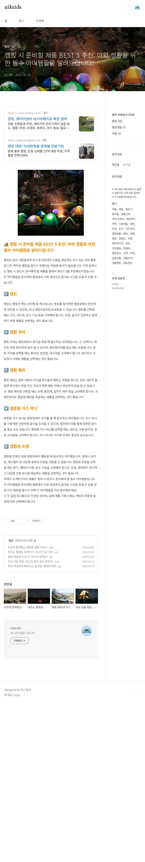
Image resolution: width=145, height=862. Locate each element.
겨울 (114, 322)
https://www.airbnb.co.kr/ (25, 113)
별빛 (125, 346)
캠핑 (10, 593)
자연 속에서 (118, 332)
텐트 (128, 356)
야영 (114, 341)
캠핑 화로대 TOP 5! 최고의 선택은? (28, 609)
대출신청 (125, 327)
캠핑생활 (119, 240)
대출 (121, 322)
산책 (125, 366)
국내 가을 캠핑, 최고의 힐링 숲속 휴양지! (30, 614)
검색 (129, 7)
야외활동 (116, 361)
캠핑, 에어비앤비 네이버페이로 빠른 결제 (37, 118)
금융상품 (116, 371)
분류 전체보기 (123, 227)
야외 (114, 336)
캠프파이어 (117, 356)
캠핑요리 (116, 366)
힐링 (114, 351)
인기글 (127, 277)
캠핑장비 (130, 332)
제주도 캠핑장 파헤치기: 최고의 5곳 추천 (30, 605)
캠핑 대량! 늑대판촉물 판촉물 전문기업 (36, 146)
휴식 (121, 341)
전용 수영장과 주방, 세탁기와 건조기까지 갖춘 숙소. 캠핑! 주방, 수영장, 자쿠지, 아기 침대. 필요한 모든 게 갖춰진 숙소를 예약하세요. (39, 125)
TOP (137, 744)
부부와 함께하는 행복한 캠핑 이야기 (28, 600)
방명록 (40, 20)
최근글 (115, 277)
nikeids (13, 7)
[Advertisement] (51, 534)
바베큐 (126, 361)
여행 (116, 246)
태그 (21, 20)
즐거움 (115, 327)
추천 (132, 366)
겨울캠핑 (116, 376)
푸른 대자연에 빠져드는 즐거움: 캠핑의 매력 (32, 619)
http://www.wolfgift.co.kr (24, 140)
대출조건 (127, 371)
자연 (130, 351)
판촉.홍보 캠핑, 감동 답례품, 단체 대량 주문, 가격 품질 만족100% (39, 153)
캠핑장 (122, 351)
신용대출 (123, 336)
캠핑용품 (116, 346)
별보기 (129, 322)
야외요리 (130, 341)
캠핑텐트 (127, 376)
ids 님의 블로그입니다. (22, 685)
